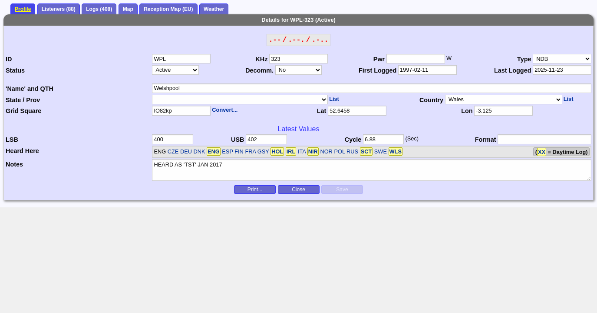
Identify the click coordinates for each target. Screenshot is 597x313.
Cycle (353, 139)
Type (524, 59)
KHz (261, 59)
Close (298, 189)
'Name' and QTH (29, 88)
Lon (466, 110)
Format (485, 139)
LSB (12, 139)
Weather (214, 9)
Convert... (224, 110)
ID (9, 59)
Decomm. (259, 70)
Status (15, 70)
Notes (14, 164)
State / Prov (23, 100)
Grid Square (23, 110)
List (334, 99)
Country (431, 100)
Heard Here (22, 150)
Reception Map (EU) (168, 9)
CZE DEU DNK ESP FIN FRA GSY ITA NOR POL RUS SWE (285, 151)
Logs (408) (99, 9)
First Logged (377, 70)
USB (237, 139)
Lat (322, 110)
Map (128, 9)
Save (342, 189)
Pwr (379, 59)
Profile (23, 9)
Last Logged (512, 70)
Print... (255, 189)
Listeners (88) (59, 9)
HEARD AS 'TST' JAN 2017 (371, 170)
